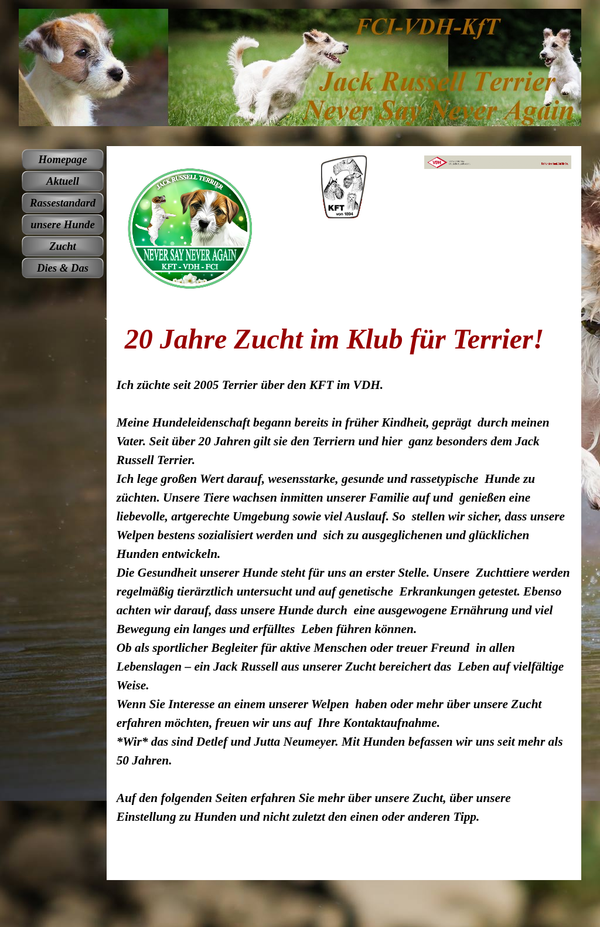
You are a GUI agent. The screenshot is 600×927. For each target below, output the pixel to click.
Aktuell (62, 181)
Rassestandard (63, 203)
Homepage (63, 159)
